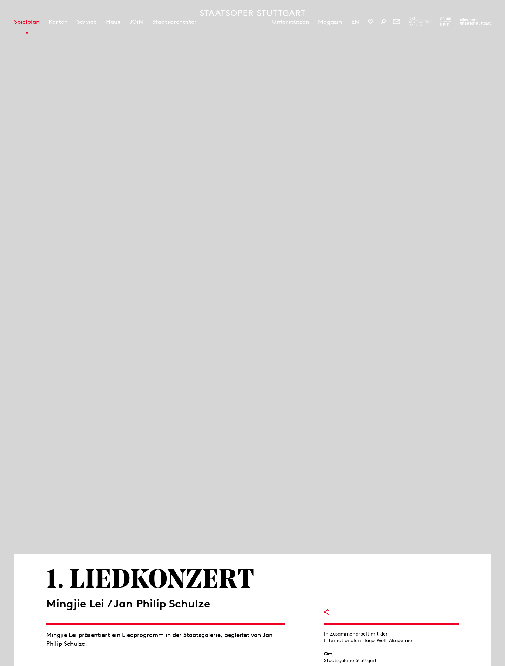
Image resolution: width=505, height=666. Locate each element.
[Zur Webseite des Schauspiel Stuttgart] (445, 22)
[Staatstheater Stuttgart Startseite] (252, 13)
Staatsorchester (174, 22)
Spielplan (27, 22)
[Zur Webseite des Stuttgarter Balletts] (420, 22)
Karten (58, 22)
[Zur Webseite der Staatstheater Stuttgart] (475, 22)
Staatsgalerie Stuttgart (350, 660)
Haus (113, 22)
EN (355, 22)
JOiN (136, 22)
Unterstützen (290, 22)
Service (87, 22)
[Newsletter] (396, 22)
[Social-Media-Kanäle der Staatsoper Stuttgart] (370, 22)
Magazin (330, 22)
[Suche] (383, 22)
